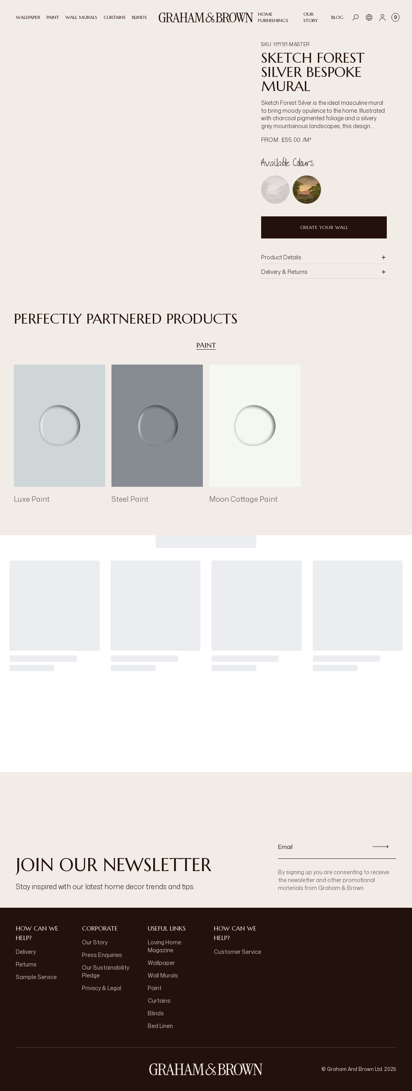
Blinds (156, 1013)
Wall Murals (163, 975)
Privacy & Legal (101, 988)
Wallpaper (161, 962)
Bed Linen (160, 1026)
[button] (324, 257)
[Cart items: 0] (395, 17)
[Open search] (355, 17)
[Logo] (206, 17)
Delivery (26, 951)
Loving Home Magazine (164, 946)
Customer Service (237, 951)
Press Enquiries (102, 955)
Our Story (95, 942)
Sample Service (36, 977)
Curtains (159, 1000)
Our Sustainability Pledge (105, 971)
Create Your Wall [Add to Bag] (324, 227)
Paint (206, 345)
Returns (26, 964)
